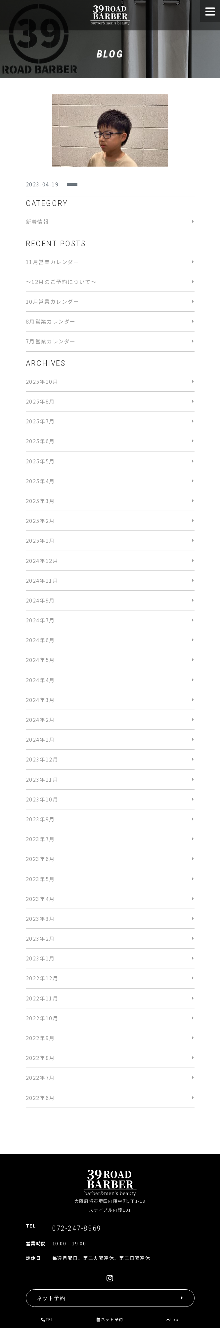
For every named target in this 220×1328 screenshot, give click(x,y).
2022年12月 (42, 978)
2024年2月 (40, 719)
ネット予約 (110, 1319)
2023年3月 (40, 918)
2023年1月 (40, 958)
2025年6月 (40, 441)
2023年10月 (42, 799)
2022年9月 (40, 1038)
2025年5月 (40, 461)
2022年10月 (42, 1018)
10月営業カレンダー (52, 301)
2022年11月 (42, 998)
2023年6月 (40, 859)
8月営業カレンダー (51, 321)
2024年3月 (40, 700)
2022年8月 (40, 1058)
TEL (47, 1319)
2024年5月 (40, 660)
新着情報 (37, 221)
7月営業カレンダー (51, 341)
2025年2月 (40, 521)
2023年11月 (42, 779)
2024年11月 (42, 580)
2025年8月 (40, 401)
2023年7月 (40, 839)
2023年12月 (42, 759)
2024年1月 (40, 739)
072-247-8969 (77, 1228)
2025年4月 (40, 481)
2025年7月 (40, 421)
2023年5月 (40, 879)
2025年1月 (40, 540)
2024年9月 (40, 600)
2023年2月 (40, 938)
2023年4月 (40, 899)
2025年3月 (40, 501)
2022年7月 (40, 1077)
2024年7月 (40, 620)
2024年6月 (40, 640)
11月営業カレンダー (52, 262)
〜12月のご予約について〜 (61, 282)
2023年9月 (40, 819)
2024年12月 (42, 561)
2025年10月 (42, 381)
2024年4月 (40, 680)
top (172, 1319)
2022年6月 (40, 1098)
